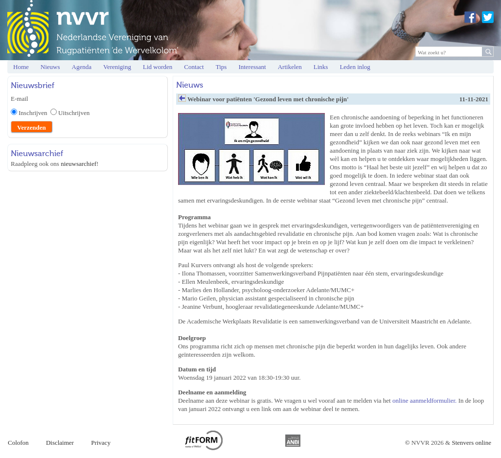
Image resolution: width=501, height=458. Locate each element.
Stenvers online (471, 442)
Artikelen (290, 66)
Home (21, 66)
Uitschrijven (74, 112)
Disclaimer (60, 442)
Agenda (81, 66)
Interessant (252, 66)
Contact (194, 66)
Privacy (101, 442)
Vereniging (117, 66)
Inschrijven (34, 112)
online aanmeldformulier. (424, 400)
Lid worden (157, 66)
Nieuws (50, 66)
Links (321, 66)
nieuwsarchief (78, 163)
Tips (221, 66)
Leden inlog (355, 66)
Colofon (18, 442)
